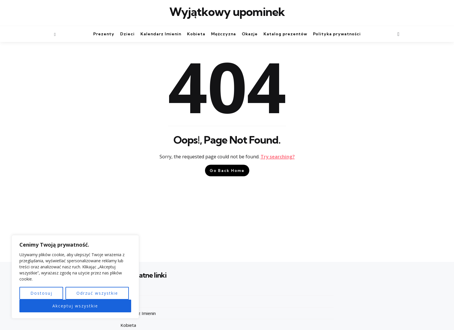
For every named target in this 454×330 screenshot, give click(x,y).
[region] (75, 276)
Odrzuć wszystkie (97, 293)
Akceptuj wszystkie (75, 306)
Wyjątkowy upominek (227, 12)
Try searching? (278, 156)
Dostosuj (41, 293)
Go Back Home (227, 170)
